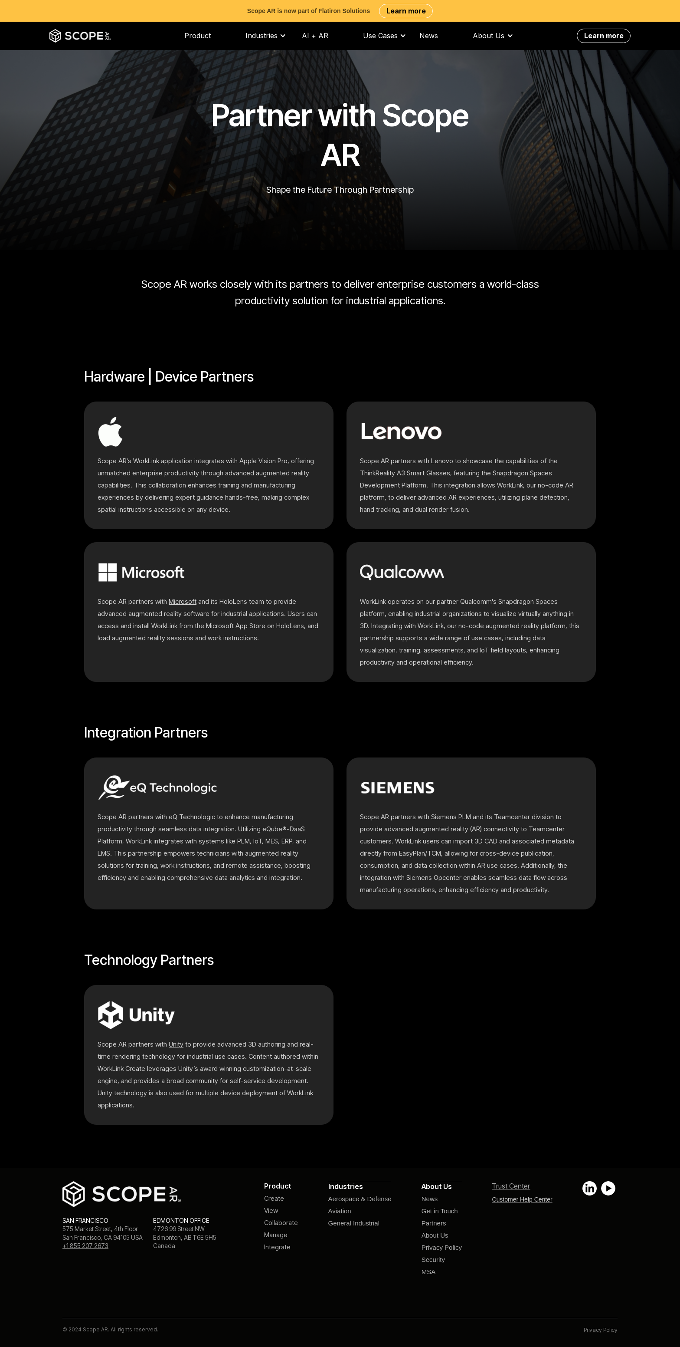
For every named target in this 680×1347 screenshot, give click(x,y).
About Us (435, 1235)
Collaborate (281, 1223)
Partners (434, 1223)
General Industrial (353, 1223)
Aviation (339, 1211)
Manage (276, 1235)
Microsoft (182, 601)
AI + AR (315, 36)
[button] (270, 36)
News (428, 36)
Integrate (277, 1247)
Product (197, 36)
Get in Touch (440, 1211)
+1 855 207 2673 (85, 1245)
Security (433, 1259)
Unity (176, 1044)
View (271, 1210)
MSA (429, 1271)
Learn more (406, 11)
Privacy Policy (442, 1247)
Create (274, 1198)
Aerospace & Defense (360, 1198)
